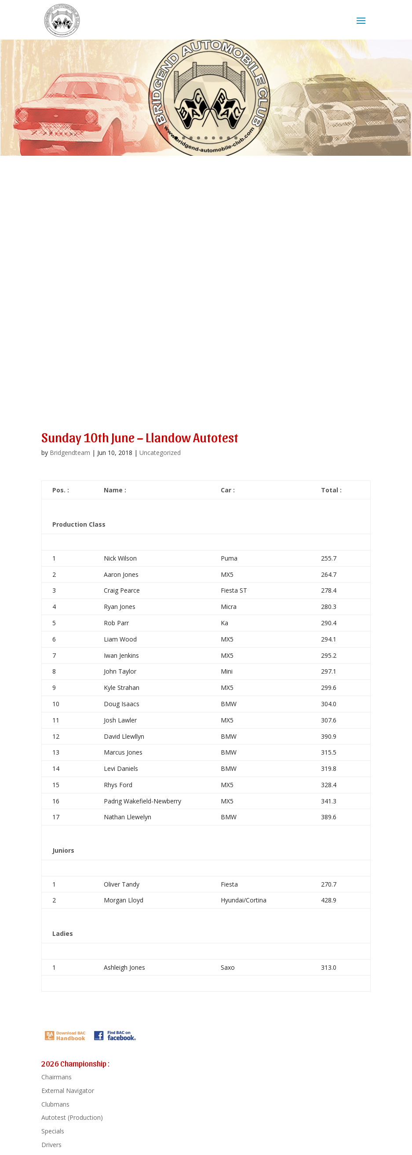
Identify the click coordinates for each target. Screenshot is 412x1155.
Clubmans (55, 1104)
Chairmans (56, 1077)
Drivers (51, 1144)
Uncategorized (160, 452)
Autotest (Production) (72, 1117)
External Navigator (67, 1090)
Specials (52, 1131)
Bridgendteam (70, 452)
